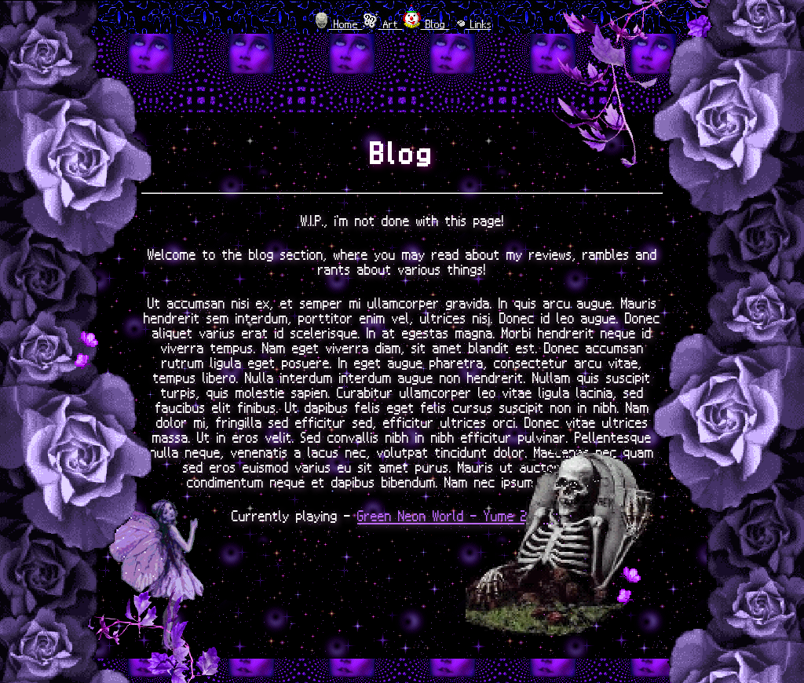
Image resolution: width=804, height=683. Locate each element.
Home (346, 24)
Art (390, 24)
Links (479, 24)
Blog (435, 24)
